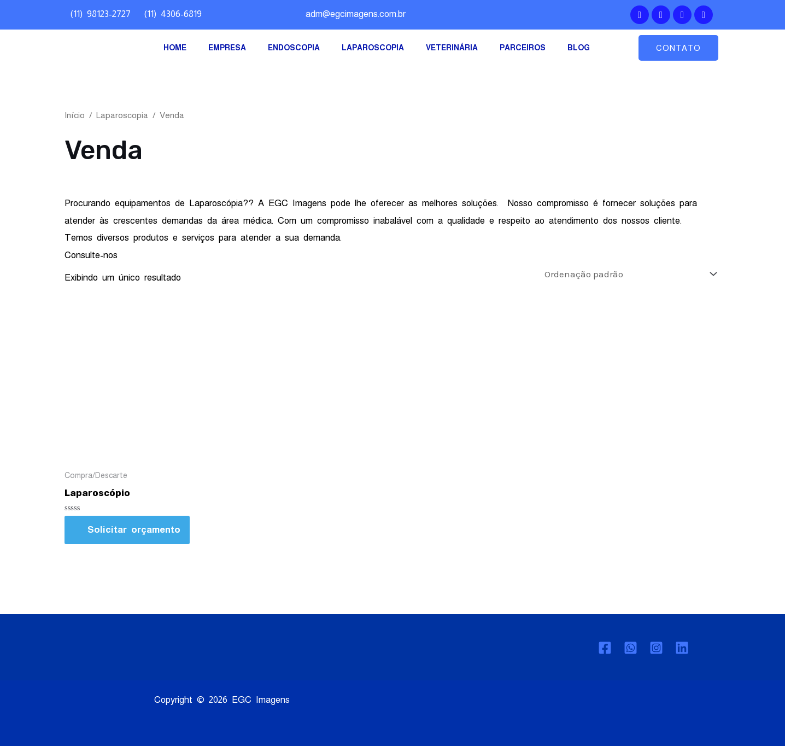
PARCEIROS (523, 47)
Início (75, 115)
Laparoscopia (122, 115)
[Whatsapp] (630, 648)
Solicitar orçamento (133, 529)
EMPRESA (227, 47)
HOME (174, 47)
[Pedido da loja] (628, 274)
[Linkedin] (682, 648)
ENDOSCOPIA (294, 47)
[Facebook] (605, 648)
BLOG (578, 47)
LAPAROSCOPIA (373, 47)
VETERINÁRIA (452, 47)
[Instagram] (656, 648)
